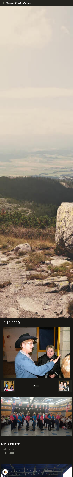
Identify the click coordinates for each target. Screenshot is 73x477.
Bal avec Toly (9, 449)
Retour (36, 386)
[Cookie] (5, 472)
